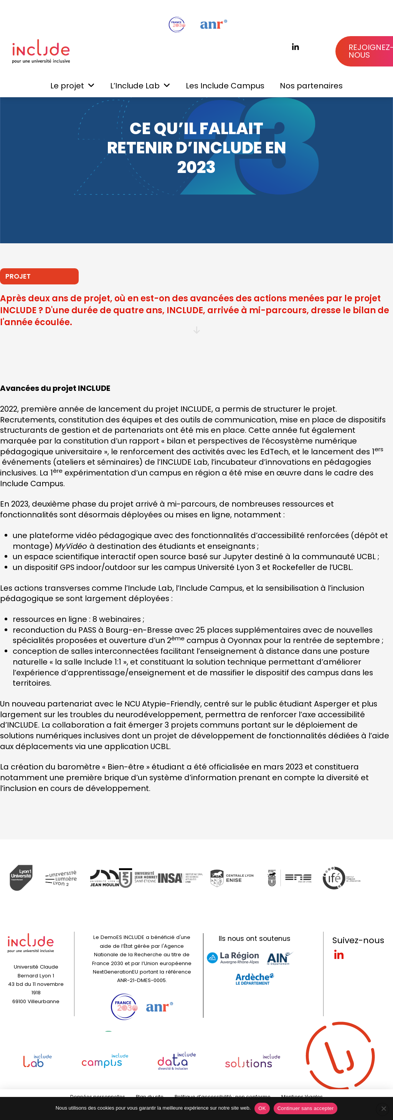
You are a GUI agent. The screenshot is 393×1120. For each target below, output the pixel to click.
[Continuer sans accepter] (383, 1108)
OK (262, 1108)
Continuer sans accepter (305, 1108)
